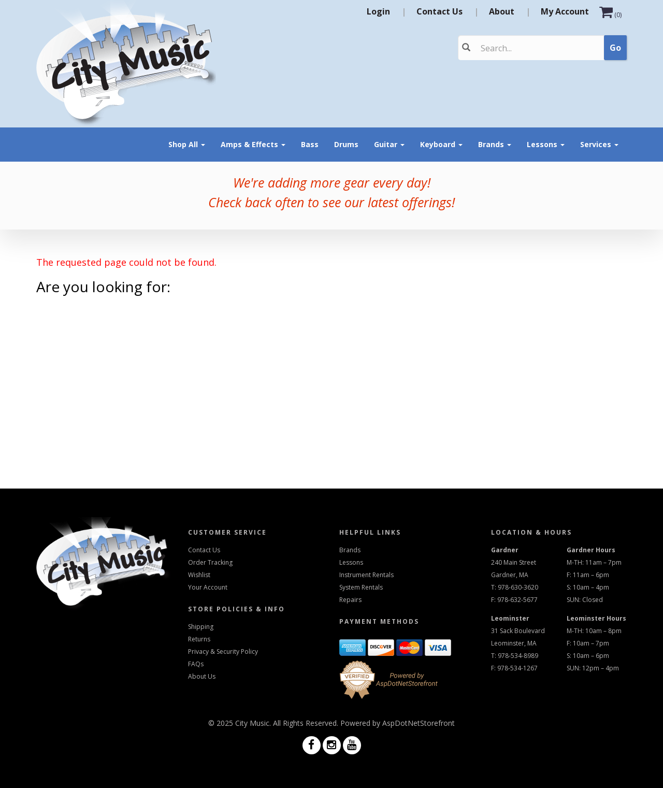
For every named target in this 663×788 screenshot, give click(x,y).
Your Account (207, 587)
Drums (346, 144)
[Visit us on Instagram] (332, 746)
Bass (310, 144)
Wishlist (199, 574)
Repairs (350, 599)
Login (378, 11)
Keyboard (441, 144)
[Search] (523, 48)
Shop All (186, 144)
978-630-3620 (518, 587)
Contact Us (439, 11)
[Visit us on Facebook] (311, 746)
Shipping (200, 626)
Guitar (389, 144)
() (610, 14)
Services (599, 144)
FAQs (196, 664)
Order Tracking (210, 562)
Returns (199, 639)
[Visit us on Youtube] (352, 746)
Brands (494, 144)
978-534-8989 (518, 655)
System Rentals (361, 587)
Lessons (546, 144)
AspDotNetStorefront (418, 723)
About (501, 11)
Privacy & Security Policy (223, 651)
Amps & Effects (253, 144)
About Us (201, 676)
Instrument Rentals (366, 574)
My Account (565, 11)
